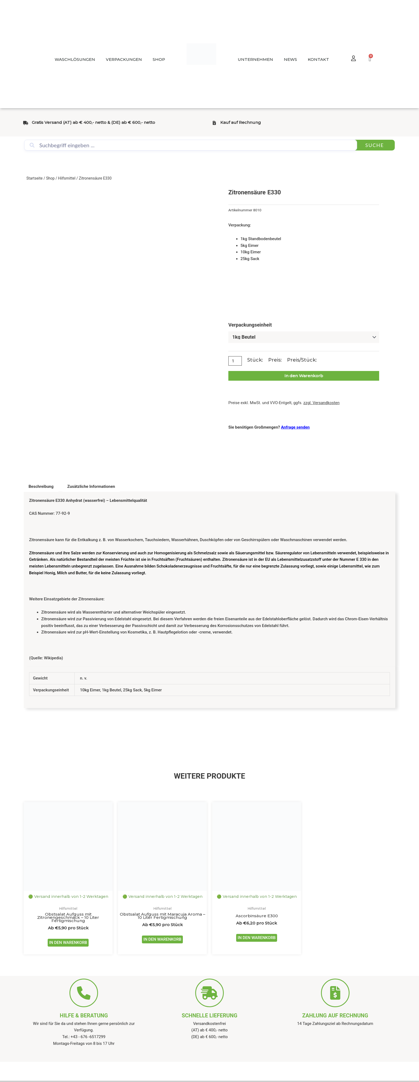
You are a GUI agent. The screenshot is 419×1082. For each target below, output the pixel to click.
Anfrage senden (295, 427)
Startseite (34, 178)
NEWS (290, 59)
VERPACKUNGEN (124, 59)
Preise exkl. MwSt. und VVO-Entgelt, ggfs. (284, 403)
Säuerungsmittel (250, 553)
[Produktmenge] (235, 361)
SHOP (159, 59)
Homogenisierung (170, 553)
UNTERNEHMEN (255, 59)
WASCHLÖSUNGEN (75, 59)
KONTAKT (318, 59)
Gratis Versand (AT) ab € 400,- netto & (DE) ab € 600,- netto (93, 122)
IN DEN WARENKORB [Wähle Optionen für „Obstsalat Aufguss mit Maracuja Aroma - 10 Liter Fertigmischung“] (162, 940)
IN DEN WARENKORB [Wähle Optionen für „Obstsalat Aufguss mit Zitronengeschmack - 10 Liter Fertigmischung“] (68, 943)
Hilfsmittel (67, 178)
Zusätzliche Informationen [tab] (91, 486)
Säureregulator (288, 553)
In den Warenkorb (303, 376)
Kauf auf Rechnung (240, 122)
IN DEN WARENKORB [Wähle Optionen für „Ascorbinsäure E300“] (256, 938)
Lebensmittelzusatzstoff (299, 559)
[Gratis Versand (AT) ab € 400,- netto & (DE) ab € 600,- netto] (26, 123)
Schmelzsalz (205, 553)
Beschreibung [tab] (41, 486)
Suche (374, 145)
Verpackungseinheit (250, 325)
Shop (50, 178)
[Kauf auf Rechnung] (214, 123)
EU (267, 559)
